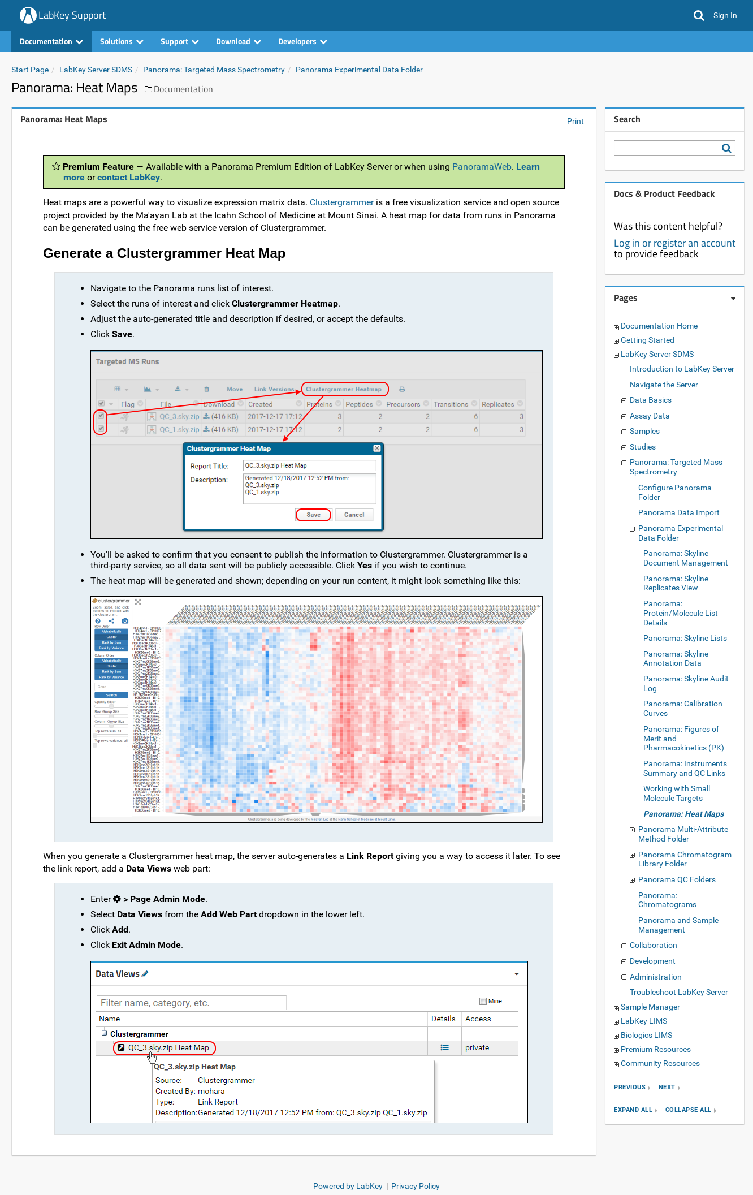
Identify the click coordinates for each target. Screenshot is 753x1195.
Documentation (51, 41)
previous (630, 1088)
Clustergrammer (342, 202)
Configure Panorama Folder (675, 492)
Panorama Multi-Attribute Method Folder (683, 834)
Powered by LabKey (348, 1185)
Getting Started (647, 339)
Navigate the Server (664, 384)
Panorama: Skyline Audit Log (686, 683)
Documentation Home (659, 325)
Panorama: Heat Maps (683, 813)
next (667, 1088)
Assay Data (650, 415)
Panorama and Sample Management (678, 925)
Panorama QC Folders (677, 879)
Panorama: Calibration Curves (682, 708)
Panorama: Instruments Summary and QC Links (685, 768)
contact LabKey (128, 177)
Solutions (122, 41)
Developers (302, 41)
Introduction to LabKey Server (682, 368)
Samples (645, 430)
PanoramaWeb (482, 166)
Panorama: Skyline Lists (685, 637)
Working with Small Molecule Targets (676, 793)
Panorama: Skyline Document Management (685, 558)
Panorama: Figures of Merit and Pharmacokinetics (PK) (683, 738)
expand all (633, 1110)
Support (180, 41)
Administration (656, 976)
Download (238, 41)
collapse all (688, 1110)
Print (575, 121)
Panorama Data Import (679, 512)
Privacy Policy (415, 1185)
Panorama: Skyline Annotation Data (675, 658)
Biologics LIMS (646, 1034)
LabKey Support (72, 15)
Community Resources (660, 1063)
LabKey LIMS (644, 1020)
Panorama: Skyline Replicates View (675, 583)
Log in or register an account (674, 243)
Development (653, 960)
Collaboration (653, 945)
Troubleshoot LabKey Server (679, 991)
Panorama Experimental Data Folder (359, 69)
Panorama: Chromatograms (667, 900)
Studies (643, 446)
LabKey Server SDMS (95, 69)
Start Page (30, 69)
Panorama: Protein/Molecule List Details (680, 613)
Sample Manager (650, 1006)
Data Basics (651, 399)
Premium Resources (656, 1049)
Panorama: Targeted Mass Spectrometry (214, 69)
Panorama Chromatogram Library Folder (685, 859)
